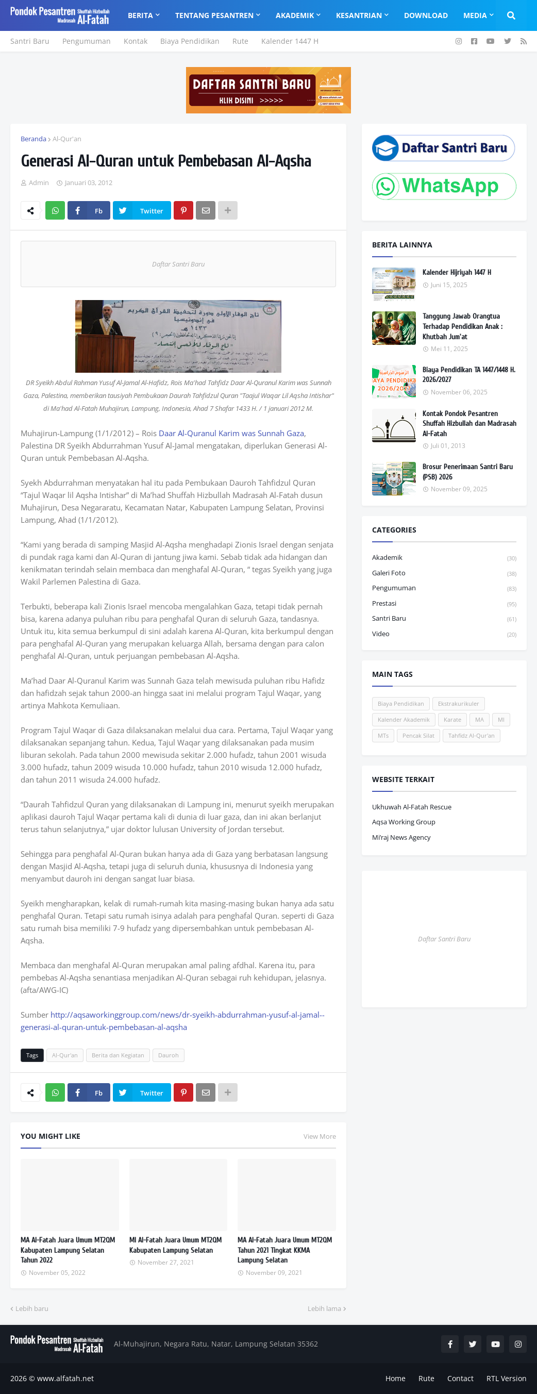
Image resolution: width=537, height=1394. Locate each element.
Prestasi (444, 604)
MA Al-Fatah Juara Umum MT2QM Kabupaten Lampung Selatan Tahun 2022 (68, 1250)
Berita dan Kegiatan (118, 1055)
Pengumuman (86, 41)
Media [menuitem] (475, 15)
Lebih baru (31, 1308)
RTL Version (506, 1378)
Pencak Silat (418, 735)
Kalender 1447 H (289, 41)
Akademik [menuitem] (295, 15)
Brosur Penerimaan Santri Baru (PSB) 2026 (468, 472)
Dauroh (168, 1055)
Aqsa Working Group (403, 821)
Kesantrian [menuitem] (359, 15)
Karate (452, 719)
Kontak (135, 41)
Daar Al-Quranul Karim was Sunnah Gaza (231, 433)
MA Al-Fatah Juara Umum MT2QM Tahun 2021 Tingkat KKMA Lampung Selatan (285, 1250)
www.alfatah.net (65, 1378)
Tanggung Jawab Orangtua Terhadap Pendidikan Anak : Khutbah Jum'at (462, 326)
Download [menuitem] (426, 15)
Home (395, 1378)
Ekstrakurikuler (458, 703)
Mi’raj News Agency (401, 837)
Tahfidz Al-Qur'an (471, 735)
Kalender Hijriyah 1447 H (457, 272)
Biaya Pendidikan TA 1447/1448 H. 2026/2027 (469, 375)
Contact (460, 1378)
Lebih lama (324, 1308)
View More (320, 1136)
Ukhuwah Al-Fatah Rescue (411, 806)
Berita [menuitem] (140, 15)
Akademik (444, 558)
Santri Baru (29, 41)
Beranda (33, 138)
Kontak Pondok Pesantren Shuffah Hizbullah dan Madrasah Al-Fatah (469, 423)
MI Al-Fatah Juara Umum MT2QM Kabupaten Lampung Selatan (175, 1245)
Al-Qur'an (67, 138)
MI (501, 719)
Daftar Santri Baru (178, 264)
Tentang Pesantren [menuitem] (214, 15)
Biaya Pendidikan (190, 41)
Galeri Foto (444, 573)
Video (444, 634)
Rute (240, 41)
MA (479, 719)
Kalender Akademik (404, 719)
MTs (383, 735)
